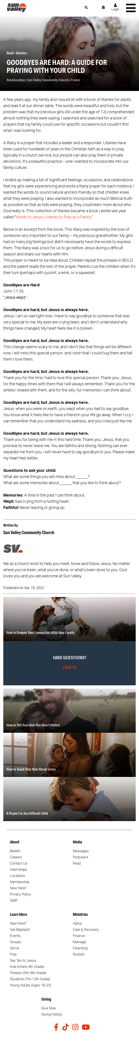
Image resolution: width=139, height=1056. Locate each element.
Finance (79, 936)
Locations (17, 876)
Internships (18, 869)
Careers (16, 857)
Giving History (51, 1014)
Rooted (78, 954)
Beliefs (15, 851)
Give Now (48, 1008)
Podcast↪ (80, 857)
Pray (13, 954)
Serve (14, 948)
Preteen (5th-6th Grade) (28, 973)
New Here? (18, 888)
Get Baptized (19, 929)
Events (15, 936)
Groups (15, 942)
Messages (81, 851)
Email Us (69, 667)
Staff (13, 900)
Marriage (79, 942)
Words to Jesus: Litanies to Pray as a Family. (54, 217)
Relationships (16, 79)
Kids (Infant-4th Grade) (27, 967)
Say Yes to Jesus (23, 960)
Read (10, 53)
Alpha (77, 923)
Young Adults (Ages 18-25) (30, 985)
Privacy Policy (20, 894)
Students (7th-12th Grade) (30, 979)
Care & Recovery (86, 929)
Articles (21, 53)
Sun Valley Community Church (48, 79)
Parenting (80, 948)
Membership (19, 882)
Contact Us (18, 863)
